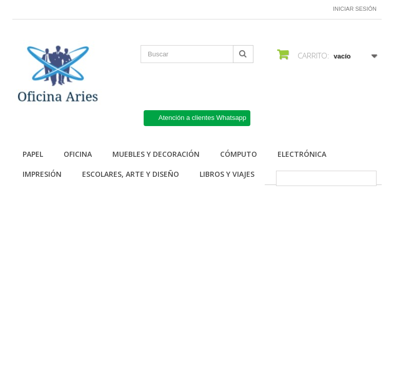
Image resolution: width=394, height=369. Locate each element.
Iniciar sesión (355, 9)
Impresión (42, 174)
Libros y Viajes (227, 174)
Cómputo (238, 154)
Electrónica (302, 154)
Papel (33, 154)
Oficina (78, 154)
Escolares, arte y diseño (130, 174)
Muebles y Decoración (156, 154)
